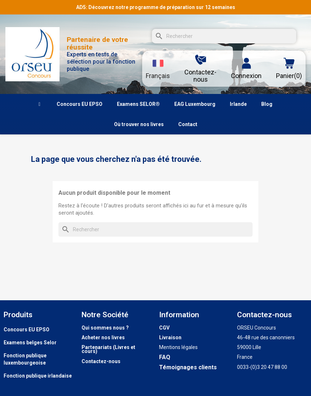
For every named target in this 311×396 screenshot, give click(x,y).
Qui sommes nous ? (105, 328)
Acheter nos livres (103, 337)
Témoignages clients (188, 367)
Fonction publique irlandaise (38, 376)
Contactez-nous (101, 361)
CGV (164, 328)
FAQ (164, 357)
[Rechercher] (224, 36)
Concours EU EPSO (26, 329)
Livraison (170, 337)
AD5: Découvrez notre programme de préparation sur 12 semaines (155, 7)
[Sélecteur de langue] (158, 68)
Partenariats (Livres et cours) (108, 349)
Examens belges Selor (30, 342)
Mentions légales (178, 347)
